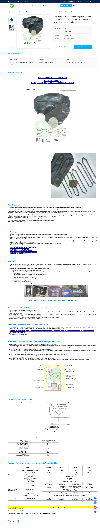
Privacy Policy (26, 519)
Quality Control (58, 504)
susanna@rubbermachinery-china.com (19, 460)
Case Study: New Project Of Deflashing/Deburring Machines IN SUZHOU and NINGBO (21, 433)
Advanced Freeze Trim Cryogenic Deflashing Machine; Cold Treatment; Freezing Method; (40, 433)
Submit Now (60, 475)
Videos (39, 5)
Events (57, 5)
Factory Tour (57, 501)
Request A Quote (66, 6)
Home (28, 5)
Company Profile (58, 499)
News (67, 501)
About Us (44, 5)
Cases (67, 499)
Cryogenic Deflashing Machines (24, 11)
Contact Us (51, 5)
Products (34, 5)
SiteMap (56, 506)
